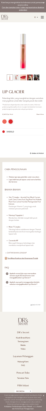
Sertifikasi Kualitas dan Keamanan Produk (22, 258)
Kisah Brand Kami (23, 338)
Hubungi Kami (23, 361)
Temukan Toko (23, 378)
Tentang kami (23, 341)
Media (23, 345)
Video (23, 349)
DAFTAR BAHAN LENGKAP (17, 253)
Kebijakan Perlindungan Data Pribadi (18, 406)
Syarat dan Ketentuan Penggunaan (27, 407)
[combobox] (36, 17)
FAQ (23, 365)
